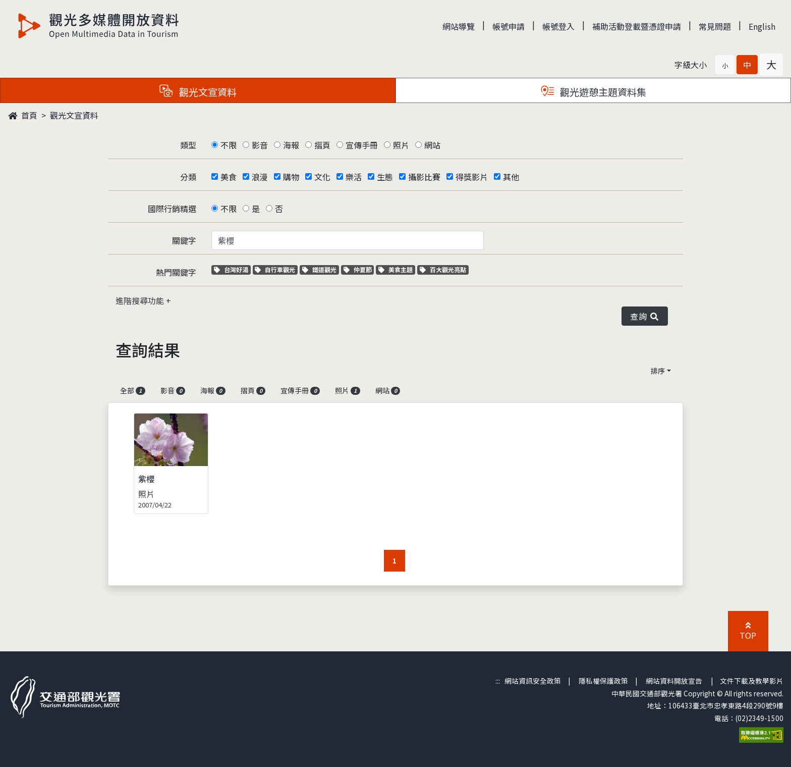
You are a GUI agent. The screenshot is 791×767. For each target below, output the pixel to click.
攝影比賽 (424, 177)
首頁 (22, 115)
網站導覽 (458, 26)
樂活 (354, 177)
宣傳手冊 (362, 145)
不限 (228, 145)
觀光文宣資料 (74, 115)
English (762, 26)
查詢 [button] (644, 316)
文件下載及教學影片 (751, 681)
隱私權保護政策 (603, 681)
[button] (724, 64)
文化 (322, 177)
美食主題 (396, 269)
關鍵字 (184, 240)
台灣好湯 (232, 269)
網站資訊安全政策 (532, 681)
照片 (401, 145)
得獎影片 (472, 177)
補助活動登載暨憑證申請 (636, 26)
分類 (188, 177)
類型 (188, 145)
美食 (228, 177)
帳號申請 (508, 26)
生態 (385, 177)
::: (497, 681)
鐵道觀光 (320, 269)
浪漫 (260, 177)
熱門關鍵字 (176, 272)
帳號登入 (558, 26)
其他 (511, 177)
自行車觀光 (275, 269)
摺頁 (322, 145)
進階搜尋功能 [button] (141, 300)
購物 (291, 177)
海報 (291, 145)
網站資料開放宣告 (674, 681)
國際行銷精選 (172, 208)
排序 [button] (658, 371)
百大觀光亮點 (443, 269)
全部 (132, 390)
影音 (260, 145)
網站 (432, 145)
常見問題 (715, 26)
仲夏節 (359, 269)
